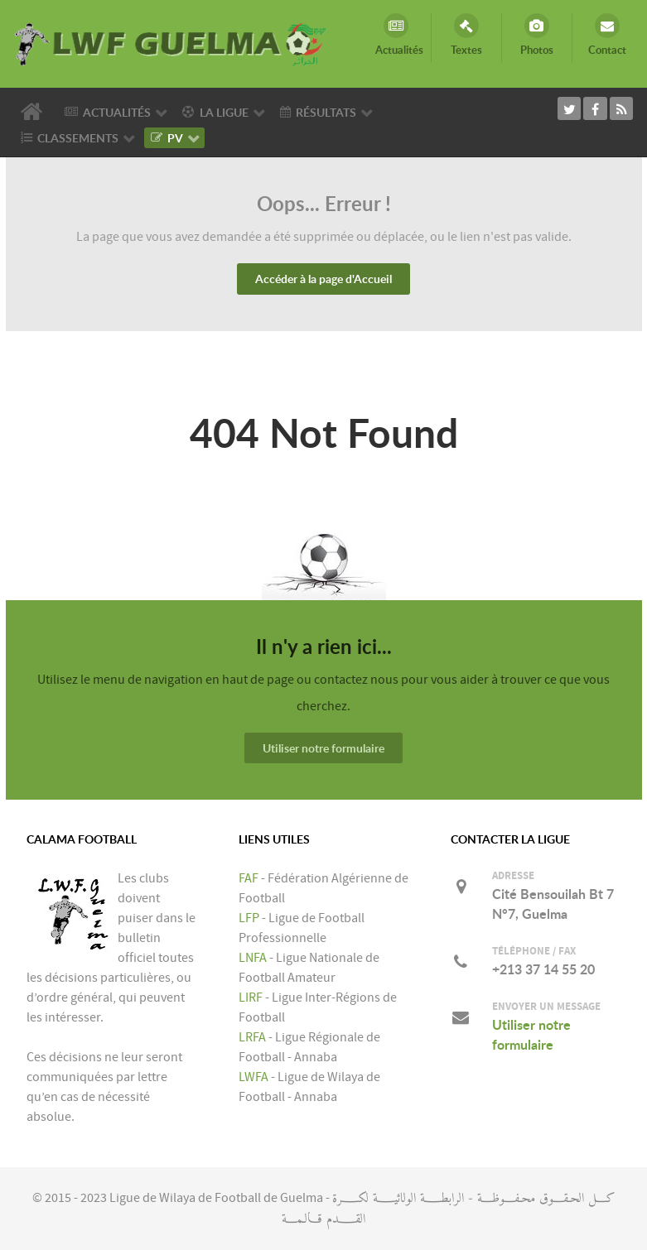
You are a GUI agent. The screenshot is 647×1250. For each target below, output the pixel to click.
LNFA (253, 957)
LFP (249, 918)
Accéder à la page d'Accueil (323, 279)
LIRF (251, 997)
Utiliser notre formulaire (323, 748)
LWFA (253, 1077)
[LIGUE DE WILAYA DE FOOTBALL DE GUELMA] (171, 43)
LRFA (252, 1037)
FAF (248, 878)
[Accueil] (34, 112)
